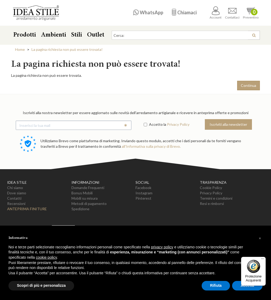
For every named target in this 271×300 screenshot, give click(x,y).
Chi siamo (15, 187)
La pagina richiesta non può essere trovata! (67, 49)
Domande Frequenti (87, 187)
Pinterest (143, 198)
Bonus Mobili (82, 193)
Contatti (14, 198)
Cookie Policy (211, 187)
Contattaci (232, 12)
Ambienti (53, 35)
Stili (76, 35)
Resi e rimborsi (212, 203)
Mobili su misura (84, 198)
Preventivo (251, 12)
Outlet (95, 35)
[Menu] (262, 260)
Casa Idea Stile (36, 12)
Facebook (143, 187)
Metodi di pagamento (89, 203)
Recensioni (16, 203)
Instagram (144, 193)
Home (20, 49)
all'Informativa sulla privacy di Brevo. (151, 146)
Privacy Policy (178, 124)
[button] (260, 238)
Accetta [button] (247, 285)
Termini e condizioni (216, 198)
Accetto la (155, 124)
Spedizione (80, 209)
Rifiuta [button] (216, 285)
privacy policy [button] (162, 247)
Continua (248, 85)
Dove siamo (16, 193)
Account (216, 12)
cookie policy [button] (46, 257)
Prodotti (24, 35)
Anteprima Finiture (27, 209)
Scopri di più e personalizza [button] (41, 285)
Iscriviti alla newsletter (228, 124)
